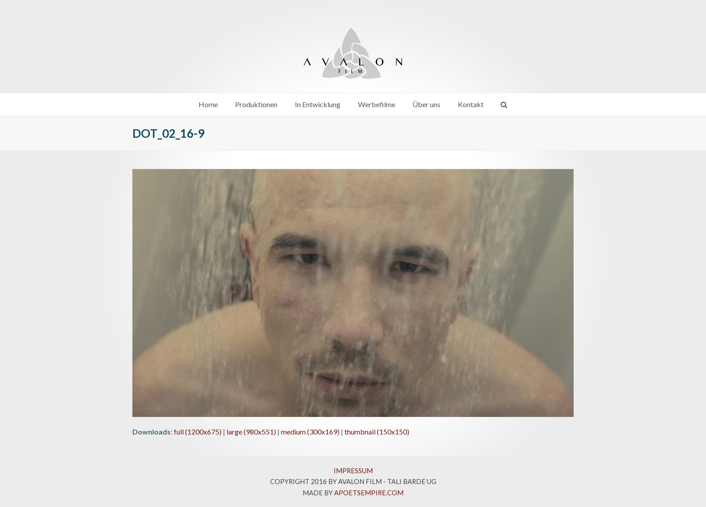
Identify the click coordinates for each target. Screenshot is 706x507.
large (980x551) (251, 431)
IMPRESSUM (353, 470)
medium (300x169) (310, 431)
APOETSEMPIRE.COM (368, 493)
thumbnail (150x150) (376, 431)
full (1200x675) (198, 431)
